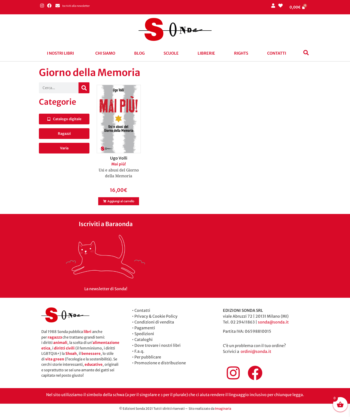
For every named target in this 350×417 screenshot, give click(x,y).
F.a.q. (139, 351)
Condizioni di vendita (154, 322)
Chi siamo (105, 53)
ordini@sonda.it (256, 351)
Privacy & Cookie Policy (155, 316)
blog (139, 53)
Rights (241, 53)
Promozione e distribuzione (160, 362)
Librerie (206, 53)
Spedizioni (144, 333)
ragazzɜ (55, 337)
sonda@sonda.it (273, 322)
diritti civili (64, 348)
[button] (61, 53)
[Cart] (297, 7)
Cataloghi (143, 339)
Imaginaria (223, 409)
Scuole (171, 53)
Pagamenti (144, 327)
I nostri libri (60, 53)
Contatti (276, 53)
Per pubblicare (147, 357)
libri (87, 331)
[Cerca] (84, 87)
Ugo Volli (118, 158)
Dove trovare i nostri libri (157, 345)
